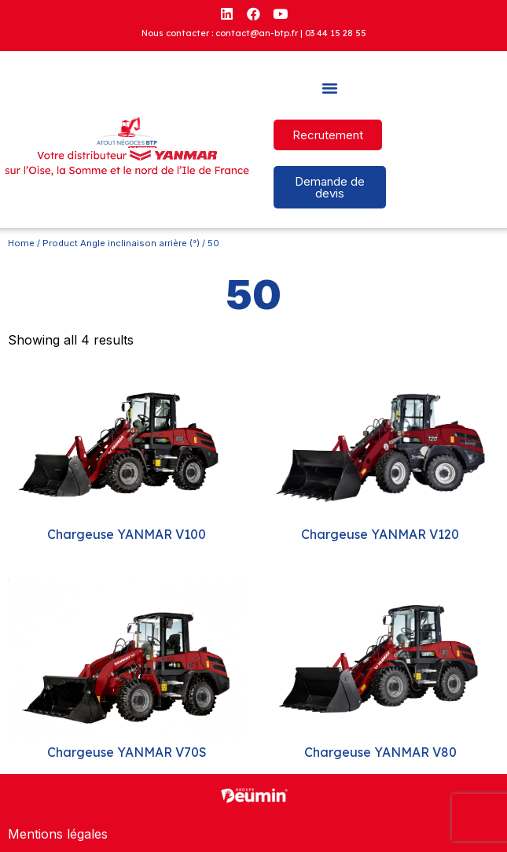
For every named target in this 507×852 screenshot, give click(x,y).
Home (21, 243)
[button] (330, 88)
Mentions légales (58, 834)
